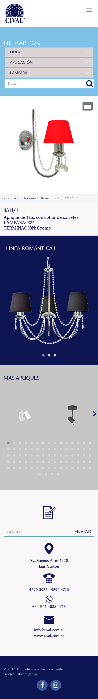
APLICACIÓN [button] (49, 62)
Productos (11, 198)
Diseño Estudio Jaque (21, 674)
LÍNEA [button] (49, 52)
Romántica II (50, 198)
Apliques (30, 198)
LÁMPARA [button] (49, 72)
